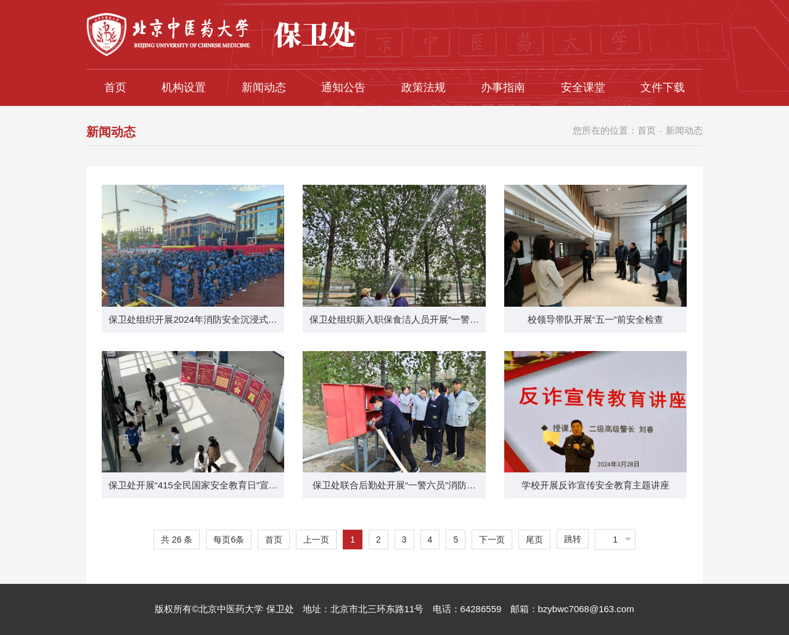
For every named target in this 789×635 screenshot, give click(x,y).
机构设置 (183, 87)
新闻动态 (264, 87)
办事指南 (503, 87)
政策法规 (423, 87)
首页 (115, 87)
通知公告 (343, 87)
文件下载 (662, 87)
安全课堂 (583, 87)
